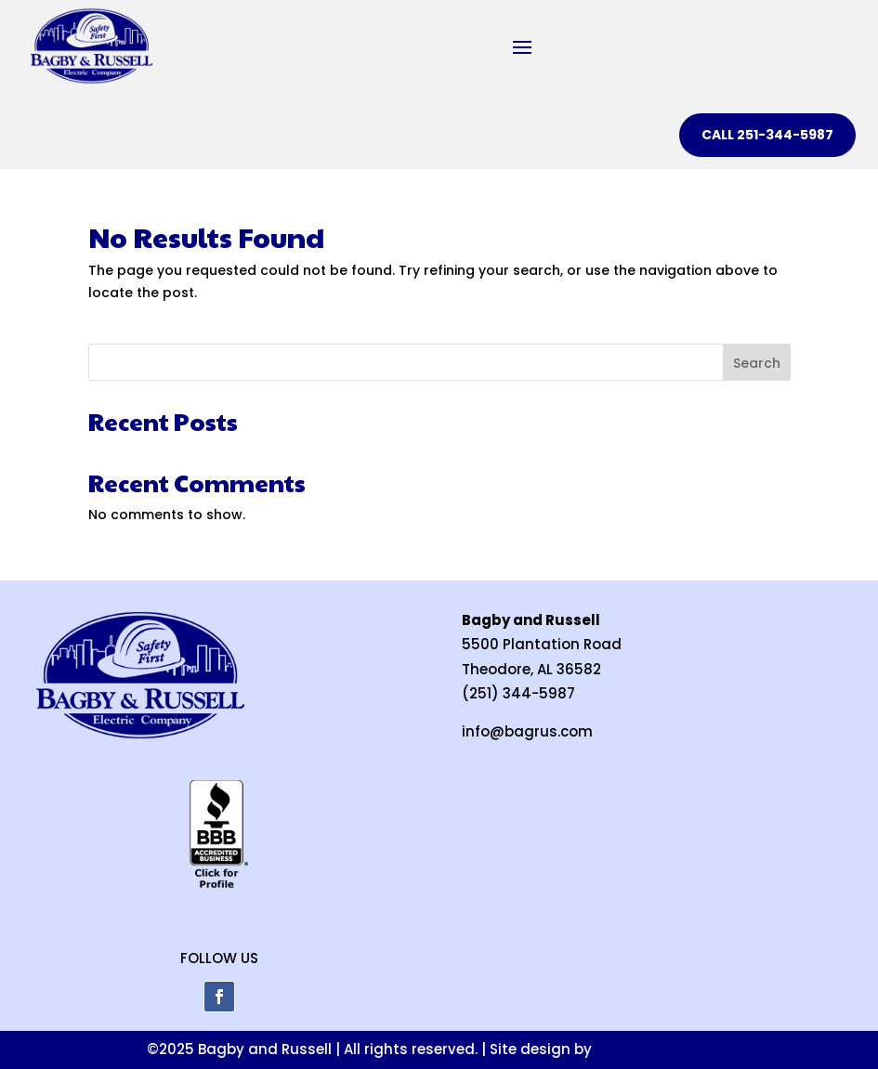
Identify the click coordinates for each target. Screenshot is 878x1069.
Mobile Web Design (663, 1049)
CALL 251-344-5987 (767, 134)
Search (756, 363)
